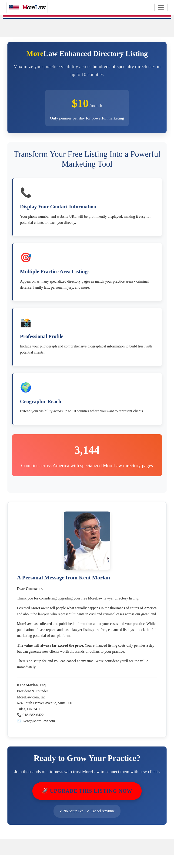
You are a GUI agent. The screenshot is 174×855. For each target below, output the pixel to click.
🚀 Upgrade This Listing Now (87, 791)
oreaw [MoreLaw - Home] (27, 7)
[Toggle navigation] (160, 7)
